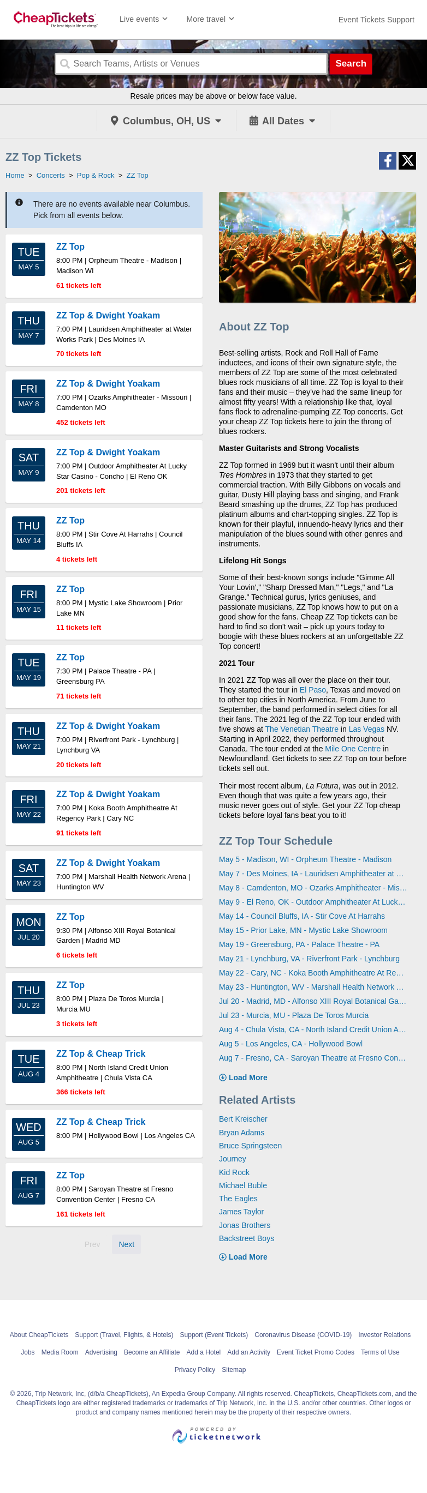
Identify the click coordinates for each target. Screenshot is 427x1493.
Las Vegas (366, 729)
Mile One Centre (353, 748)
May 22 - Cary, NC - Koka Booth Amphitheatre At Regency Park (313, 972)
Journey (232, 1158)
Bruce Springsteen (250, 1145)
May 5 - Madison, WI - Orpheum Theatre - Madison (305, 859)
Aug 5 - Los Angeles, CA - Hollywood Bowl (291, 1043)
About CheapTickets (39, 1335)
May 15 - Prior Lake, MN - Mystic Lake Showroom (303, 930)
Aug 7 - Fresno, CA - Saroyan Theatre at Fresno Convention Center (313, 1057)
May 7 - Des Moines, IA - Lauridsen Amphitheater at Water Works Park (313, 873)
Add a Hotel (204, 1352)
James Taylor (241, 1211)
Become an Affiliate (152, 1352)
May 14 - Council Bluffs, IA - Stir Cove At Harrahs (302, 916)
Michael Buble (243, 1185)
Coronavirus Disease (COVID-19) (303, 1335)
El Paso (313, 689)
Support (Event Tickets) (214, 1335)
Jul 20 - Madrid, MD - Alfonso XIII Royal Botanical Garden (313, 1001)
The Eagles (238, 1198)
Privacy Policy (195, 1370)
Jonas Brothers (244, 1225)
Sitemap (234, 1370)
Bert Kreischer (243, 1119)
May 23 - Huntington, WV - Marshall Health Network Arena (313, 987)
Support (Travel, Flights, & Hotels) (124, 1335)
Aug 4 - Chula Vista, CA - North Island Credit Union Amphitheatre (313, 1029)
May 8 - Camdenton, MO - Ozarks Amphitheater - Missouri (313, 887)
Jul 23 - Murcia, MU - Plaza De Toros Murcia (294, 1015)
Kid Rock (234, 1172)
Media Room (60, 1352)
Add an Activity (248, 1352)
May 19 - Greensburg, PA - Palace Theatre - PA (299, 944)
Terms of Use (380, 1352)
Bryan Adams (241, 1132)
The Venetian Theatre (302, 729)
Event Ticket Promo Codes (315, 1352)
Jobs (27, 1352)
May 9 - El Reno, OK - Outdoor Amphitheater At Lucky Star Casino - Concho (313, 902)
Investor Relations (384, 1335)
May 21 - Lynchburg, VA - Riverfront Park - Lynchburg (309, 958)
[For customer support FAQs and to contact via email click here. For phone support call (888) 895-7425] (376, 20)
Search (350, 63)
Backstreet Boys (246, 1238)
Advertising (101, 1352)
